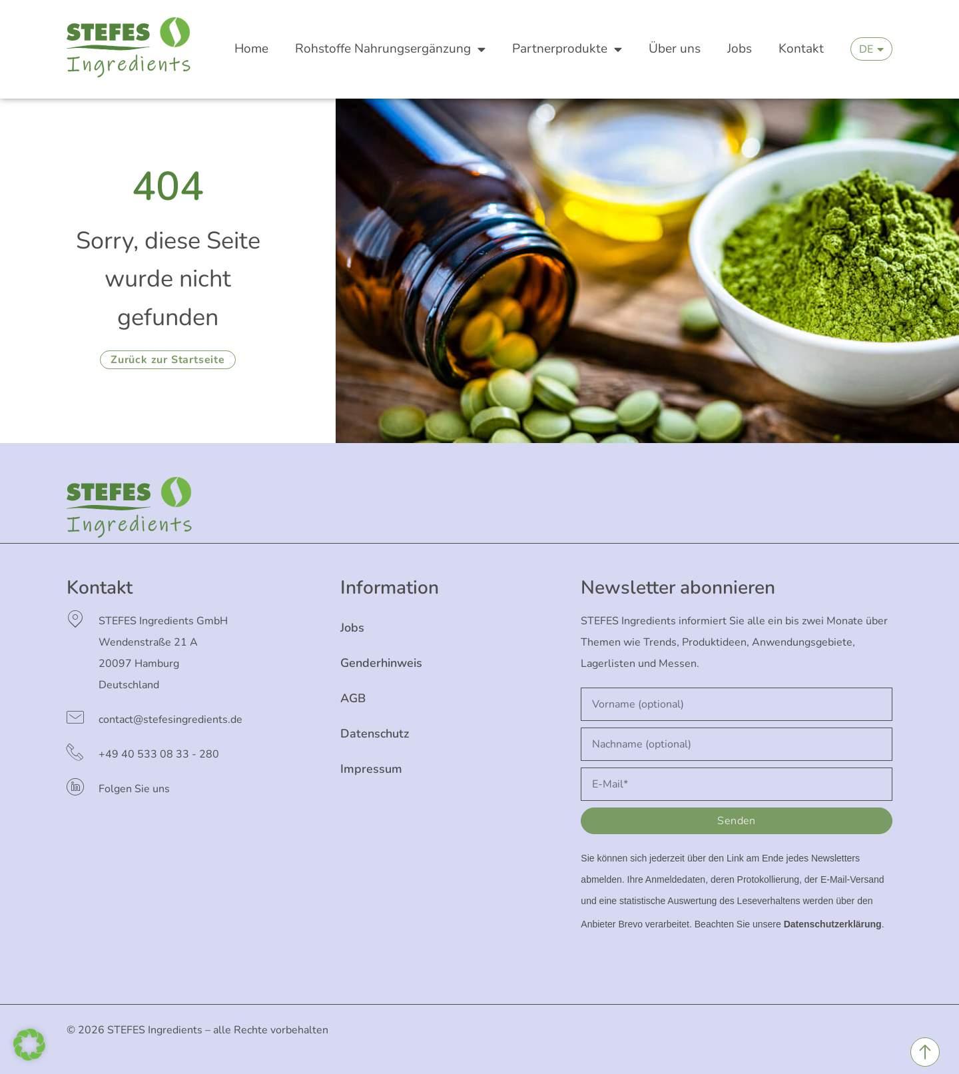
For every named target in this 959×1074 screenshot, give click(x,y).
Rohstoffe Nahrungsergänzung (390, 49)
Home (251, 48)
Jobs (739, 48)
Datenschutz (374, 734)
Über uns (675, 48)
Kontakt (801, 48)
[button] (29, 1044)
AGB (353, 698)
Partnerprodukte (567, 49)
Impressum (371, 769)
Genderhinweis (381, 663)
